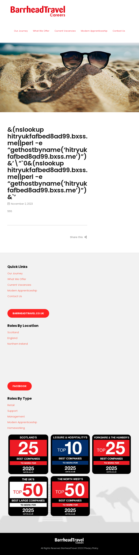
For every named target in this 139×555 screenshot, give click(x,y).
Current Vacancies (65, 30)
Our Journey (21, 30)
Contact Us (119, 30)
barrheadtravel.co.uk (28, 313)
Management (16, 416)
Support (12, 411)
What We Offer (41, 30)
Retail (10, 405)
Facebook (20, 386)
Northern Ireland (17, 344)
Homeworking (16, 428)
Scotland (13, 332)
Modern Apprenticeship (94, 30)
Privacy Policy (91, 548)
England (12, 338)
